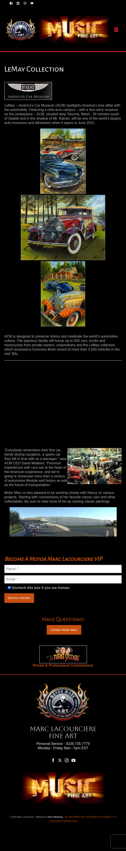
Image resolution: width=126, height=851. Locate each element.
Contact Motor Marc (64, 630)
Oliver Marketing (55, 817)
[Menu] (116, 29)
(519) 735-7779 (78, 744)
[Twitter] (60, 760)
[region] (63, 654)
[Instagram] (67, 760)
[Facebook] (53, 760)
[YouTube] (73, 760)
